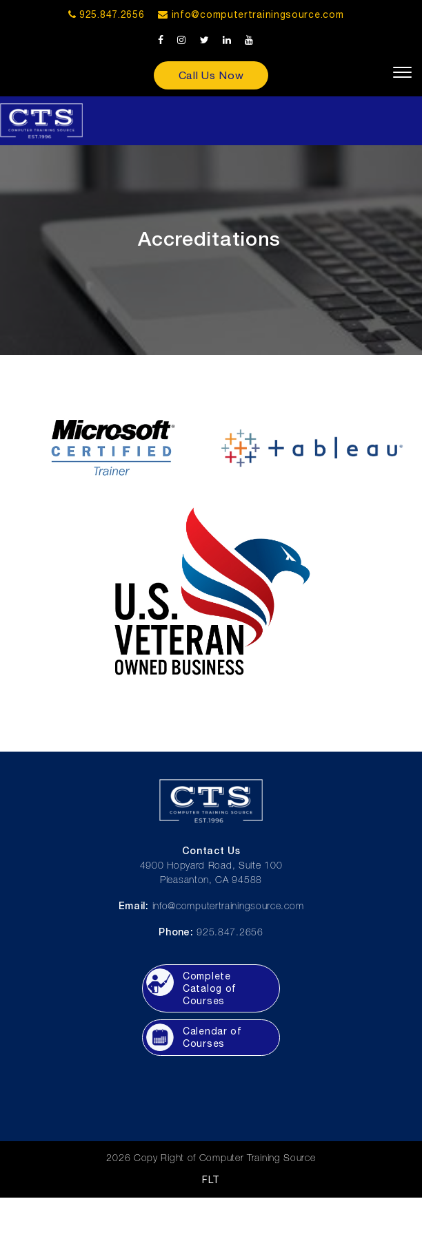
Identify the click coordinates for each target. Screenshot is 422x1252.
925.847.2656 (106, 14)
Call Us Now (211, 75)
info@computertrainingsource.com (258, 14)
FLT (211, 1179)
